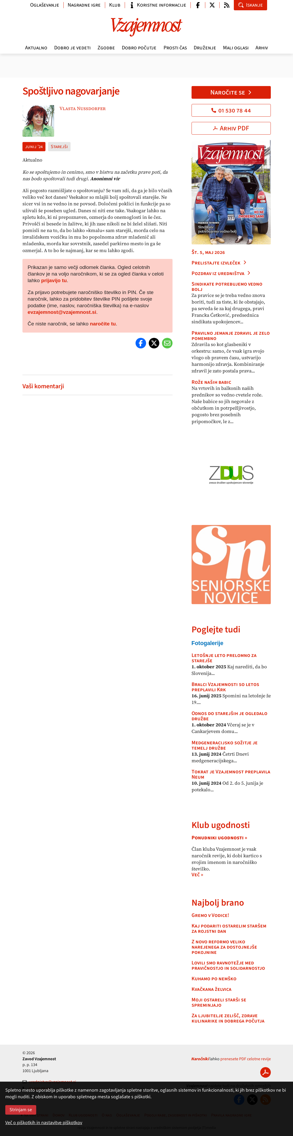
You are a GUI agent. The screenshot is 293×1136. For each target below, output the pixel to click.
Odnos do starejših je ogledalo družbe (229, 716)
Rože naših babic (211, 382)
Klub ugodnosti (221, 825)
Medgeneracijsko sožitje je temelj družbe (225, 745)
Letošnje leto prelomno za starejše (224, 658)
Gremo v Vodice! (210, 915)
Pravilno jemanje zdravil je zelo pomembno (231, 335)
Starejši (59, 146)
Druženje (205, 47)
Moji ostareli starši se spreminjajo (219, 1002)
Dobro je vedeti (72, 47)
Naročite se (231, 92)
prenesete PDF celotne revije (245, 1059)
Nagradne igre (84, 5)
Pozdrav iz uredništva (221, 273)
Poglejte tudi (216, 629)
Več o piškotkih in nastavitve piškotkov (43, 1122)
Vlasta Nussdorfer (82, 108)
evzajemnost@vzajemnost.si (62, 312)
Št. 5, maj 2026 (208, 252)
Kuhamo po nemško (214, 978)
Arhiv (261, 47)
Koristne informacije (158, 5)
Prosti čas (175, 47)
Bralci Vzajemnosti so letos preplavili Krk (225, 687)
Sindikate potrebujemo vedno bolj (227, 286)
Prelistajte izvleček (219, 263)
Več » (197, 874)
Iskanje (250, 5)
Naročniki (200, 1059)
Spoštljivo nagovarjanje (71, 91)
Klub (114, 5)
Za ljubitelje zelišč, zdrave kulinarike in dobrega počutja (228, 1018)
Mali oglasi (236, 47)
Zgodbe (106, 47)
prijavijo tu (54, 280)
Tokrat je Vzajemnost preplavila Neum (231, 774)
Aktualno (36, 47)
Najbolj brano (218, 902)
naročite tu (103, 323)
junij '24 (34, 146)
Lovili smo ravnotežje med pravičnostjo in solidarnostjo (228, 965)
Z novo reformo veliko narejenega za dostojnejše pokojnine (224, 947)
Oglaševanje (44, 5)
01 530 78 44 (231, 110)
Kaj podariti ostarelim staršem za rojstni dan (229, 928)
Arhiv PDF (231, 128)
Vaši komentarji (43, 386)
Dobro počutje (139, 47)
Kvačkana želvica (211, 989)
